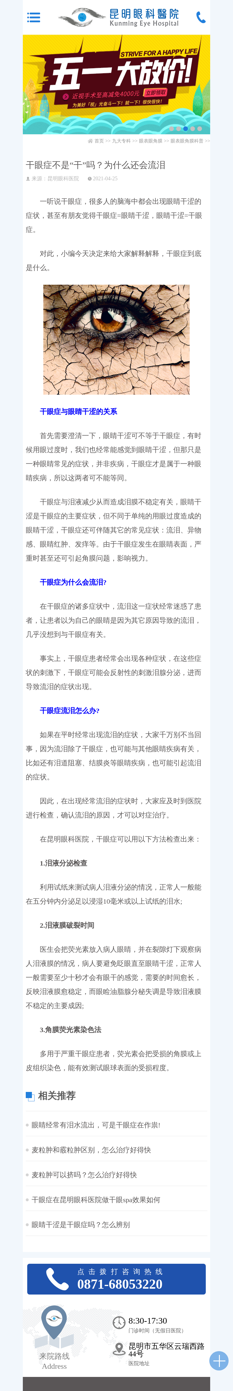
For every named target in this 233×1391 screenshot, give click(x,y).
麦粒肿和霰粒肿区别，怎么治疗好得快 (91, 1149)
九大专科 (121, 140)
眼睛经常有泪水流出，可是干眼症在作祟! (96, 1125)
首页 (99, 140)
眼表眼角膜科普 (187, 140)
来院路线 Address (54, 1361)
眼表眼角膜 (150, 140)
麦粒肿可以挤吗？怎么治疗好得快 (84, 1174)
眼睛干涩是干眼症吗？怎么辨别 (81, 1224)
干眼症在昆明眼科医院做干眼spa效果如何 (96, 1199)
